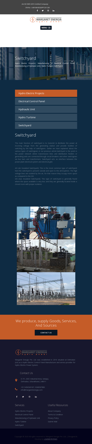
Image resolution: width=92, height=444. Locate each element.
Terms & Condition (55, 414)
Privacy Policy (53, 418)
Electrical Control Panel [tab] (32, 101)
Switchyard (19, 425)
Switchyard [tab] (25, 125)
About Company (54, 411)
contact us (46, 332)
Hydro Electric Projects (24, 411)
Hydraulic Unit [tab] (27, 109)
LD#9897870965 (50, 439)
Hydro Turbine (20, 421)
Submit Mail (52, 421)
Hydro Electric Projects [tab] (31, 93)
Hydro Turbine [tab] (27, 117)
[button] (46, 28)
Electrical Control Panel (24, 414)
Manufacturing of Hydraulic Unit (27, 418)
